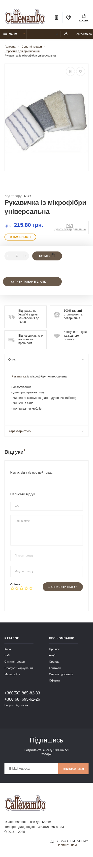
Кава (7, 649)
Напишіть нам (67, 845)
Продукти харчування (18, 668)
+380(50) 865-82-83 (22, 693)
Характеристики (46, 431)
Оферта (54, 680)
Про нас (54, 649)
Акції (52, 655)
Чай (7, 655)
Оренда (54, 661)
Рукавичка (19, 376)
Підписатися (73, 768)
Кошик (84, 18)
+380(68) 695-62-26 (22, 699)
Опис (46, 359)
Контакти (55, 668)
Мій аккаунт (66, 33)
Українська (84, 33)
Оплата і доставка (61, 674)
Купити (47, 255)
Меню (10, 33)
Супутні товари (14, 661)
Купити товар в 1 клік (28, 281)
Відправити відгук (62, 586)
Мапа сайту (12, 674)
